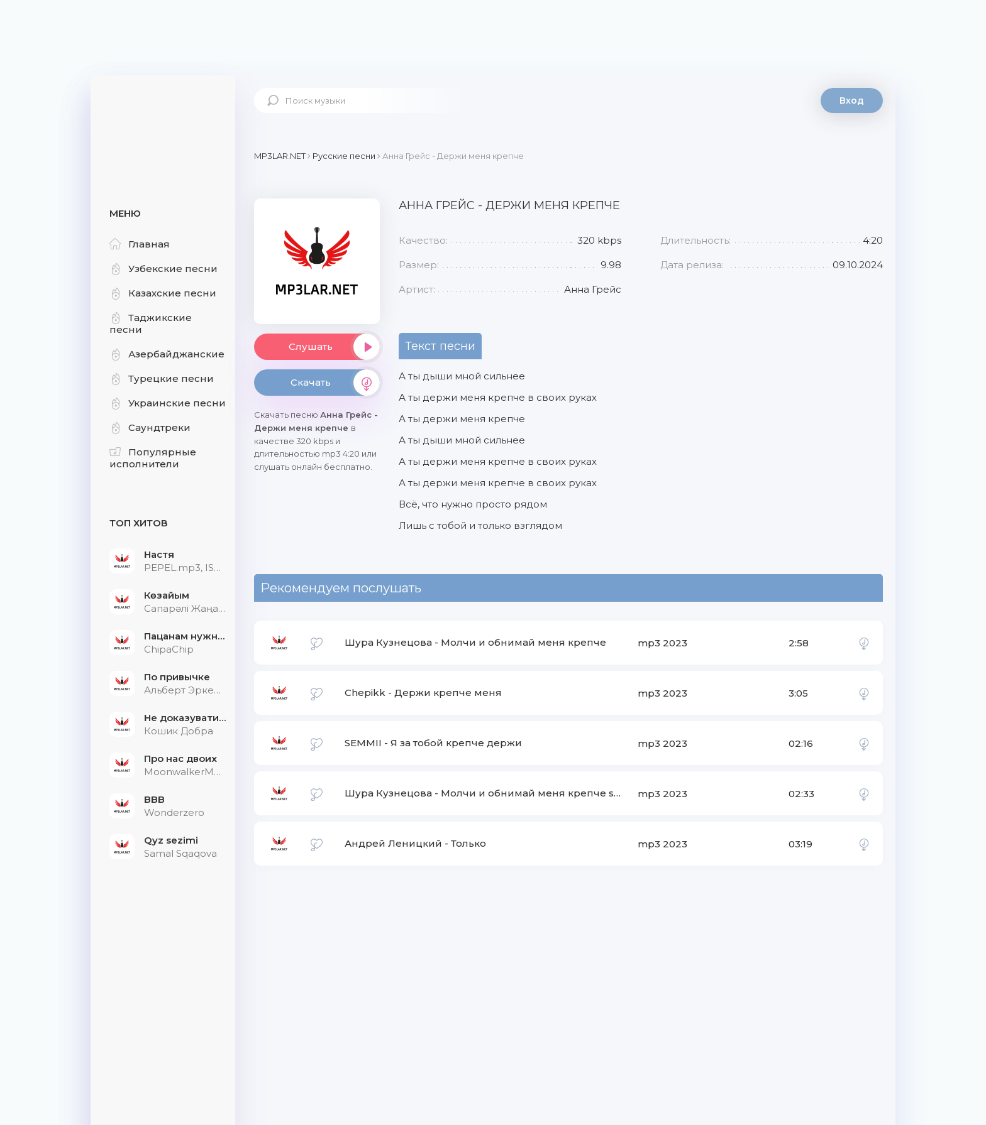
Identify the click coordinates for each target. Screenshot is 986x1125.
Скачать (335, 382)
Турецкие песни (161, 378)
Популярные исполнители (152, 458)
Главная (139, 244)
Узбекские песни (163, 268)
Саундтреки (150, 427)
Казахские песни (162, 293)
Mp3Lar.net (163, 116)
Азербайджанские (166, 354)
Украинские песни (167, 403)
